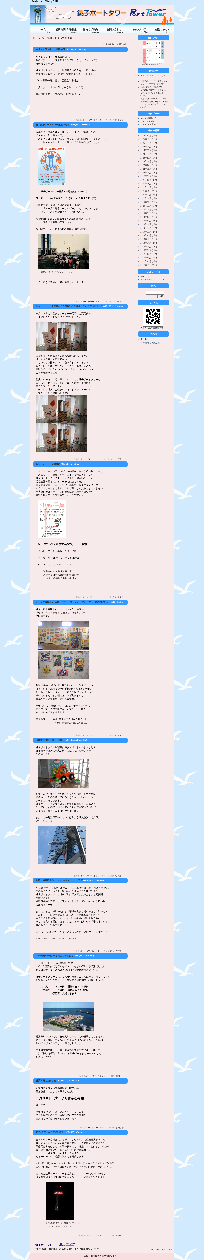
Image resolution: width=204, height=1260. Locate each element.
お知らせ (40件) (147, 121)
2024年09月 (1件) (148, 147)
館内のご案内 (90, 29)
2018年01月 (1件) (148, 250)
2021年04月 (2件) (148, 198)
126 (162, 279)
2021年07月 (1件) (148, 187)
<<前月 (145, 64)
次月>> (162, 64)
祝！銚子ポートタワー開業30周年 (52, 125)
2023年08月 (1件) (148, 161)
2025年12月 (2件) (148, 135)
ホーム (42, 29)
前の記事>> (122, 44)
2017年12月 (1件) (148, 254)
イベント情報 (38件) (148, 118)
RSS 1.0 (144, 339)
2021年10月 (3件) (148, 180)
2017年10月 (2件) (148, 261)
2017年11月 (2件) (148, 257)
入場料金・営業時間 (66, 29)
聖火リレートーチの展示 (48, 464)
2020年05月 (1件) (148, 206)
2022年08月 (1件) (148, 169)
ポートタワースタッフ (92, 120)
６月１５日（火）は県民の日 (50, 49)
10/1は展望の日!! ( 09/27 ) (151, 87)
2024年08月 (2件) (148, 150)
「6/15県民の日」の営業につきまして (54, 956)
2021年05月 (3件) (148, 195)
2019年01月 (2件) (148, 232)
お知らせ (120, 1076)
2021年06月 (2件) (148, 191)
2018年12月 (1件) (148, 235)
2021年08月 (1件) (148, 183)
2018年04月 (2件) (148, 243)
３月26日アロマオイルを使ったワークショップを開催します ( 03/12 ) (153, 93)
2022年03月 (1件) (148, 172)
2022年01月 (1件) (148, 176)
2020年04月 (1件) (148, 209)
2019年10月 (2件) (148, 221)
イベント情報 (118, 120)
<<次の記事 (108, 44)
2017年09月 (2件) (148, 265)
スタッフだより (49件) (149, 124)
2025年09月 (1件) (148, 139)
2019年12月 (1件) (148, 217)
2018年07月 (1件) (148, 239)
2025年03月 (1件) (148, 143)
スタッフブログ (138, 29)
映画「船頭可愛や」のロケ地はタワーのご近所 (59, 880)
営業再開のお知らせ (46, 1080)
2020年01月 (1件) (148, 213)
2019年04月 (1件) (148, 228)
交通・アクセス (162, 29)
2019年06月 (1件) (148, 224)
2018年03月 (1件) (148, 246)
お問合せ (114, 29)
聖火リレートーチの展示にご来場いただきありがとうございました (69, 306)
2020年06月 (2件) (148, 202)
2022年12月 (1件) (148, 165)
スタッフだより (117, 459)
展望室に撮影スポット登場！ (50, 740)
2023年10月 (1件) (148, 158)
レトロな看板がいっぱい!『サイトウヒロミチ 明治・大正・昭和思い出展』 (73, 602)
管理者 (143, 276)
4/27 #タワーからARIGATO (49, 1132)
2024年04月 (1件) (148, 154)
